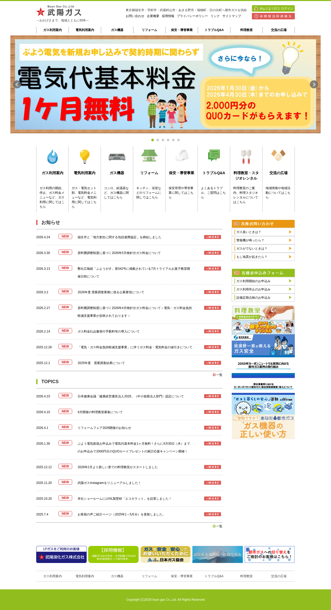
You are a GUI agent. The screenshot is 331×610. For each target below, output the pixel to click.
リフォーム (149, 30)
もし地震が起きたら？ (251, 257)
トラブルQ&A (214, 30)
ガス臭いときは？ (248, 232)
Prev (17, 84)
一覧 (217, 375)
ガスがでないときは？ (251, 248)
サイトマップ (231, 16)
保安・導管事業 (182, 30)
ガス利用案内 (52, 30)
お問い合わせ (135, 16)
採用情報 (168, 16)
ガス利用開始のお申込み (253, 281)
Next (314, 84)
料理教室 (246, 30)
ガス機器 (117, 30)
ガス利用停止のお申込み (253, 289)
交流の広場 (279, 30)
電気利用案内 (85, 30)
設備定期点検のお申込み (253, 297)
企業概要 (153, 16)
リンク (215, 16)
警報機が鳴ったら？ (250, 240)
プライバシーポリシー (192, 16)
